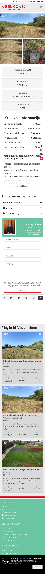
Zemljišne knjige (10, 553)
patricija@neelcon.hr (32, 230)
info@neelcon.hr (9, 518)
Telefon (9, 256)
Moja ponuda (34, 235)
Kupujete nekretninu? (12, 537)
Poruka (9, 264)
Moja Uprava (8, 550)
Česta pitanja (8, 531)
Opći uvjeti (8, 528)
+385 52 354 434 (9, 515)
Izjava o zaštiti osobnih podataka (16, 534)
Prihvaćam (37, 567)
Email (8, 248)
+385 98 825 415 (19, 1)
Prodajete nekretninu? (12, 540)
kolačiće (22, 558)
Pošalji (22, 290)
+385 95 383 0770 (34, 227)
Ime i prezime (12, 240)
